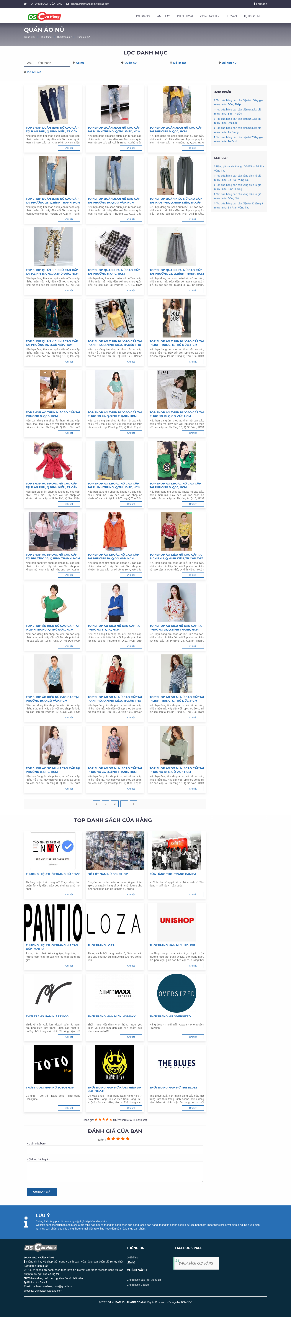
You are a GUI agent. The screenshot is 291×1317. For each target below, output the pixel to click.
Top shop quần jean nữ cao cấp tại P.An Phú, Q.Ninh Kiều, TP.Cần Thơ (52, 129)
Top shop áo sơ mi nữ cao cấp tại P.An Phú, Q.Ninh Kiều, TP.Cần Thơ (115, 698)
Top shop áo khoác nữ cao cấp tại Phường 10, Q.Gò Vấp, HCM (113, 556)
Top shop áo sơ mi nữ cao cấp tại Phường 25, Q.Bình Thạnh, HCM (115, 770)
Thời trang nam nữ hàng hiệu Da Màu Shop (114, 1089)
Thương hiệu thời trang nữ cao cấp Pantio (52, 947)
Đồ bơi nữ (34, 72)
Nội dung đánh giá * (115, 1170)
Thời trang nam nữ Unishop (172, 945)
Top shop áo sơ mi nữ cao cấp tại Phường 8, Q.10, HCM (53, 770)
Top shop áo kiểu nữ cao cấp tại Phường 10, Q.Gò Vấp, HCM (52, 698)
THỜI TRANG (141, 16)
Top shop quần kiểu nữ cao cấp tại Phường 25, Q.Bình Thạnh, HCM (177, 271)
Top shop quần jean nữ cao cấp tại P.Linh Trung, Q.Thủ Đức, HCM (114, 129)
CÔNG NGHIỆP (210, 16)
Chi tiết (69, 148)
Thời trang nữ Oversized (170, 1016)
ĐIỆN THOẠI (185, 16)
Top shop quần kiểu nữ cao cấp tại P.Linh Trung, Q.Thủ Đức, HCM (52, 271)
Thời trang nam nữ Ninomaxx (112, 1016)
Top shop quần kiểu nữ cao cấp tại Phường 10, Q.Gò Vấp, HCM (52, 343)
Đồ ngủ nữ (229, 62)
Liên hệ (131, 1262)
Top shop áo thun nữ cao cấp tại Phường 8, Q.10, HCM (53, 414)
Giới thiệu (132, 1257)
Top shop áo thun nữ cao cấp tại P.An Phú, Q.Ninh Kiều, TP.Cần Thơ (115, 343)
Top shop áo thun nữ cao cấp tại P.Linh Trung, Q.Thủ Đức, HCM (177, 343)
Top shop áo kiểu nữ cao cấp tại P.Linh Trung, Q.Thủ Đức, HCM (52, 627)
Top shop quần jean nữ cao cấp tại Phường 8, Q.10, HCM (176, 129)
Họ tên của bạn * (115, 1148)
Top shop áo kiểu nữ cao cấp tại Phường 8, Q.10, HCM (114, 627)
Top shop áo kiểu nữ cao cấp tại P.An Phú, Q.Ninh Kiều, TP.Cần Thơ (176, 556)
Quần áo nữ (83, 37)
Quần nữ (131, 62)
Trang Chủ (29, 37)
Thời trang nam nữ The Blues (173, 1087)
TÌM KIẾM (252, 16)
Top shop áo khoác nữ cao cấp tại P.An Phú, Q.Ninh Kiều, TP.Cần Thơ (52, 485)
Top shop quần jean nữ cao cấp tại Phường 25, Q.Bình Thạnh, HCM (53, 200)
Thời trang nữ (64, 37)
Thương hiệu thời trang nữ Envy (53, 874)
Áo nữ (80, 62)
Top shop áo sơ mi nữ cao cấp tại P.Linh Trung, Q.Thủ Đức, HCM (177, 698)
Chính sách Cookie (138, 1284)
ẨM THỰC (163, 16)
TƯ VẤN (232, 16)
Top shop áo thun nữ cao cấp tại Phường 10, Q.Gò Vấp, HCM (177, 414)
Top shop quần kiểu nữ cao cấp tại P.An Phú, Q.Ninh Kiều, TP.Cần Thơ (176, 200)
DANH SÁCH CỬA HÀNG (196, 1263)
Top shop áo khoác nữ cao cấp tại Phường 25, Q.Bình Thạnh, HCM (53, 556)
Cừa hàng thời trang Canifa (173, 874)
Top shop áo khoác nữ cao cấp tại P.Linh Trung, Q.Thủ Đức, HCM (114, 485)
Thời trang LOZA (101, 945)
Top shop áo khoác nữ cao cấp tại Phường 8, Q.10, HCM (175, 485)
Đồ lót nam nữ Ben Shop (108, 874)
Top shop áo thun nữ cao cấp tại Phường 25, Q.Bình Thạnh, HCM (115, 414)
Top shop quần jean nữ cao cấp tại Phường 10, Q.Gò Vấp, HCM (114, 200)
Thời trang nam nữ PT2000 (47, 1016)
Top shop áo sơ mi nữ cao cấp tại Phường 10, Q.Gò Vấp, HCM (177, 770)
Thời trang (46, 37)
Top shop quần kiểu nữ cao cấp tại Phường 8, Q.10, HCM (114, 271)
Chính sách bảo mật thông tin (144, 1279)
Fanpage (260, 3)
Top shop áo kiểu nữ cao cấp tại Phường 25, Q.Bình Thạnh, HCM (176, 627)
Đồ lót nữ (179, 62)
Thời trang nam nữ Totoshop (50, 1087)
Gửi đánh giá (41, 1191)
